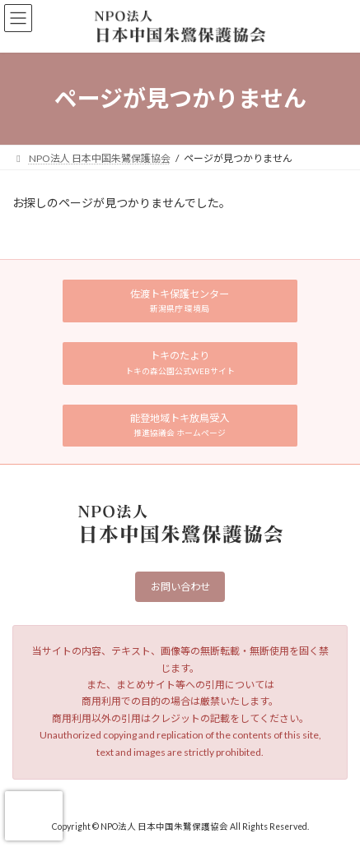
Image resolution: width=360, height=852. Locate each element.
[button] (180, 301)
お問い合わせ (180, 587)
